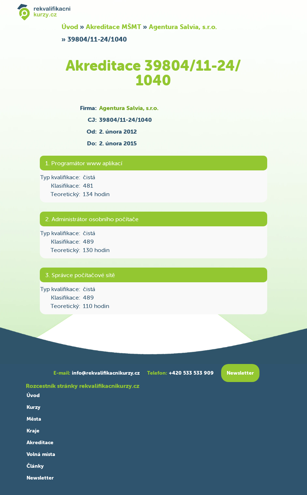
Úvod (70, 26)
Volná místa (41, 454)
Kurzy (33, 407)
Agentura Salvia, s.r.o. (183, 26)
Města (34, 419)
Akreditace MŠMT (113, 26)
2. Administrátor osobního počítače (92, 219)
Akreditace (40, 442)
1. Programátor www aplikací (83, 163)
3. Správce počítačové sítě (80, 275)
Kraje (33, 430)
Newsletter (40, 477)
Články (35, 466)
